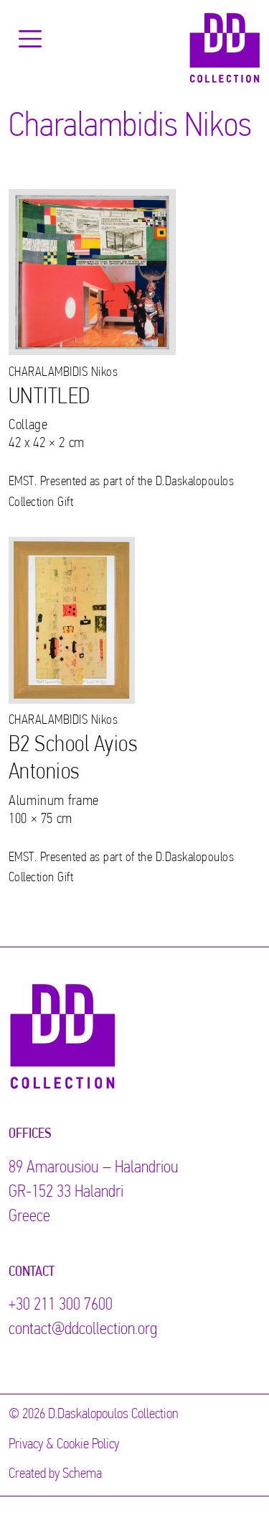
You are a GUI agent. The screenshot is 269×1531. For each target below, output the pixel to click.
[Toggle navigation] (30, 38)
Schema (82, 1474)
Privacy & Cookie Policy (64, 1445)
